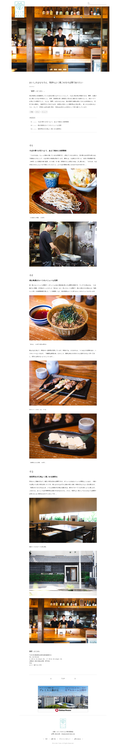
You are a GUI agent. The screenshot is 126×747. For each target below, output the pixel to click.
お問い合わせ (77, 739)
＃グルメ (37, 112)
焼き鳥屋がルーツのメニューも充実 (49, 125)
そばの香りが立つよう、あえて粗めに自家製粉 (53, 121)
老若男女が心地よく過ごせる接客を (49, 129)
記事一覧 (53, 739)
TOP (63, 678)
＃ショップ (44, 112)
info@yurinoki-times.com (68, 734)
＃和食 (31, 112)
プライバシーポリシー (64, 739)
